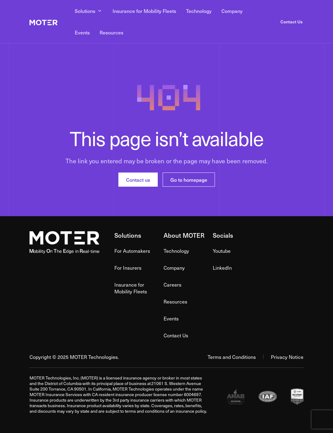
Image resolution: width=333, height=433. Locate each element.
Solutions (89, 10)
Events (82, 32)
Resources (111, 32)
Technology (199, 10)
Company (232, 10)
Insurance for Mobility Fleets (144, 10)
